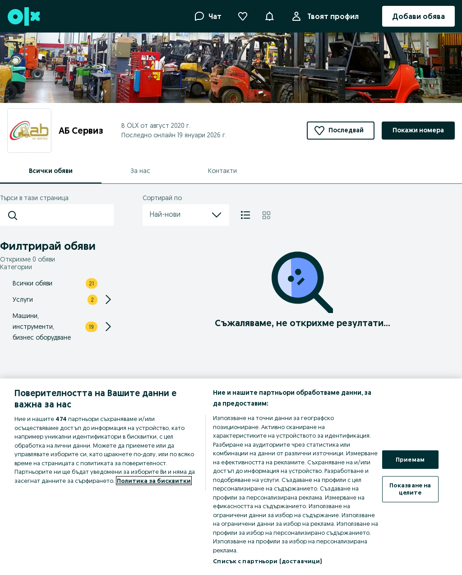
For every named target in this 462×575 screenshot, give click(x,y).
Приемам (410, 459)
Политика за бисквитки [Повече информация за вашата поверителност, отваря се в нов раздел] (154, 480)
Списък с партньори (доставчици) (267, 561)
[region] (231, 477)
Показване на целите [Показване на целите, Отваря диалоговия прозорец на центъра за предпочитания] (410, 489)
